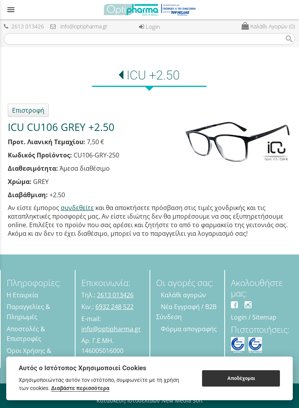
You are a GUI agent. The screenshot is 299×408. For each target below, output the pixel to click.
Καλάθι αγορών (183, 295)
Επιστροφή (28, 110)
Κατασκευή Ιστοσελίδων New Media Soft (150, 400)
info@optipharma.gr (78, 26)
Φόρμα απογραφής (189, 329)
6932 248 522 (114, 306)
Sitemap (264, 317)
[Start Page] (149, 9)
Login (149, 26)
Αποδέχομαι (241, 378)
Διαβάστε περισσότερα (80, 388)
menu (11, 9)
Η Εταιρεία (22, 295)
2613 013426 (24, 26)
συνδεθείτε (77, 207)
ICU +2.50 (153, 75)
